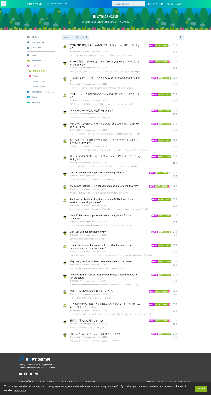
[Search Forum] (128, 3)
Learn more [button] (20, 390)
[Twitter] (31, 377)
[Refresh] (181, 37)
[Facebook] (25, 377)
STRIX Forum (34, 3)
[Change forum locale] (152, 4)
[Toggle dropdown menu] (81, 37)
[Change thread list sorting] (68, 37)
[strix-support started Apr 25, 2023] (65, 46)
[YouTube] (20, 377)
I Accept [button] (201, 389)
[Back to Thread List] (3, 3)
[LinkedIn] (36, 377)
